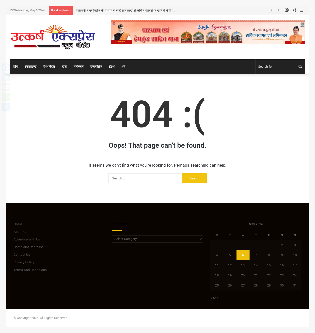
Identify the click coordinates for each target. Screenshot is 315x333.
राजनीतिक (96, 66)
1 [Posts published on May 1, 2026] (269, 245)
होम (15, 66)
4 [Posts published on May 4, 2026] (217, 255)
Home (18, 224)
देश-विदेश (49, 66)
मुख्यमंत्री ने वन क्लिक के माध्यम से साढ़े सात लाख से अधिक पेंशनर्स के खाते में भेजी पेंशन (126, 10)
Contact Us (22, 254)
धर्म (123, 66)
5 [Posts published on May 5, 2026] (230, 255)
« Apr (214, 298)
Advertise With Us (27, 239)
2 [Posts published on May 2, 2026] (282, 245)
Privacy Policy (24, 262)
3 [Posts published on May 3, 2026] (295, 245)
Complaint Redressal (29, 247)
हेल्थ (111, 66)
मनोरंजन (78, 66)
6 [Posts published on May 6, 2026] (243, 255)
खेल (64, 66)
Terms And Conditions (30, 270)
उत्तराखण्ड (30, 66)
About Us (20, 232)
